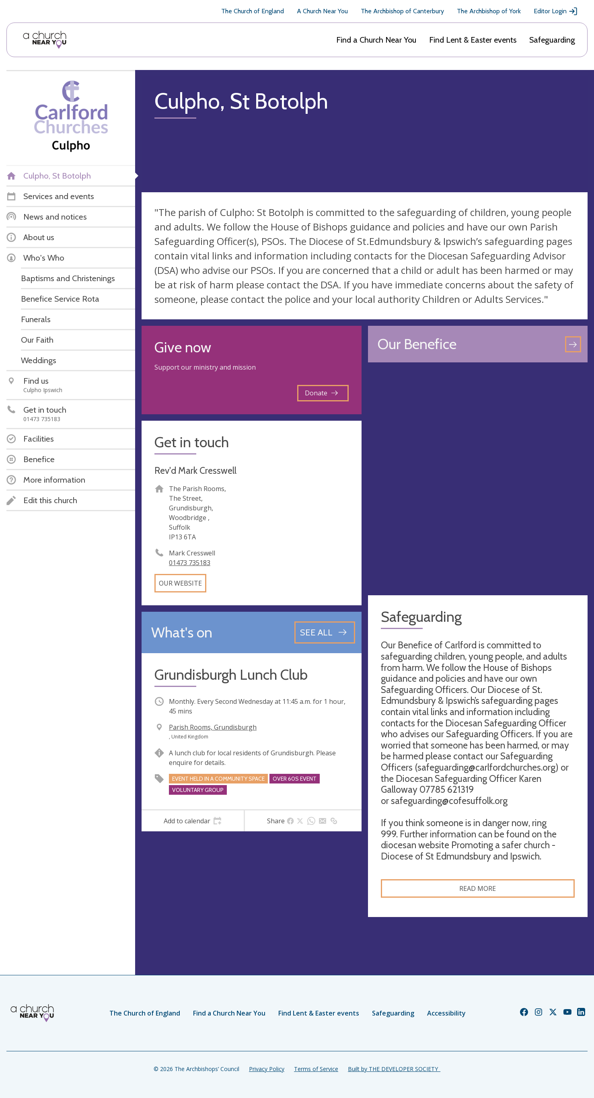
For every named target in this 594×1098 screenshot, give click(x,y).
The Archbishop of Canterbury (402, 11)
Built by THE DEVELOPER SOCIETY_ (394, 1069)
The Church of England (252, 11)
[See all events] (324, 632)
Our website (180, 583)
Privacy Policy (266, 1069)
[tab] (193, 820)
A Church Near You (322, 11)
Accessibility (446, 1013)
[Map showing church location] (478, 479)
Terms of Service (316, 1069)
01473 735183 (189, 562)
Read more (477, 888)
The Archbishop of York (489, 11)
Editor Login (556, 11)
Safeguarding (552, 40)
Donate (321, 393)
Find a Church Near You (376, 40)
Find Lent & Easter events (472, 40)
